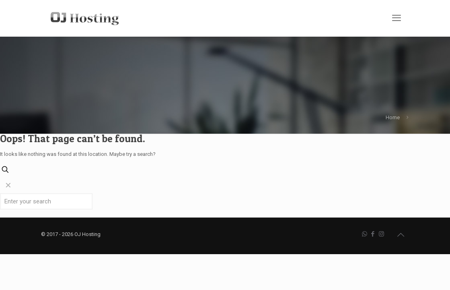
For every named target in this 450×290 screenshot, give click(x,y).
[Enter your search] (46, 201)
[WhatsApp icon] (365, 234)
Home (393, 117)
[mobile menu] (396, 18)
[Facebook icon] (373, 234)
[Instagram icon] (381, 234)
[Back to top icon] (400, 234)
